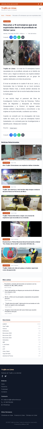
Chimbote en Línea (7, 415)
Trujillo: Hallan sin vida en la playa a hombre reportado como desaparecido (20, 269)
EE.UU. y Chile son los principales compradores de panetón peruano (22, 297)
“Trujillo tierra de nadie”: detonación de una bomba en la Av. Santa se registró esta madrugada (22, 304)
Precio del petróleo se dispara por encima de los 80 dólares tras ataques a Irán (22, 291)
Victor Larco (13, 128)
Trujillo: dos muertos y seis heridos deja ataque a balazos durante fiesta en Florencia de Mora (21, 190)
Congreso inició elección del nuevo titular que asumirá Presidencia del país (20, 310)
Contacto (4, 392)
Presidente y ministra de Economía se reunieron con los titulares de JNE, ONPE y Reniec (20, 284)
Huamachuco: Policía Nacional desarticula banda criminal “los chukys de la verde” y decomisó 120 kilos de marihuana (21, 243)
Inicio (2, 15)
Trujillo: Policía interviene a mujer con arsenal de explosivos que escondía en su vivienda (18, 216)
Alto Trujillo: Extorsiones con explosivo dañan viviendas (21, 165)
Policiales (8, 15)
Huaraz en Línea (19, 415)
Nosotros (4, 386)
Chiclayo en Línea (31, 415)
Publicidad (4, 389)
